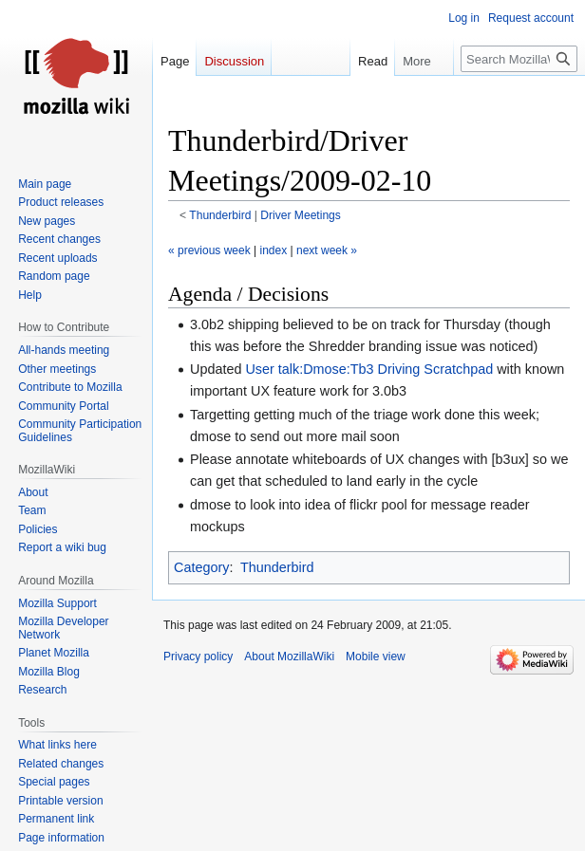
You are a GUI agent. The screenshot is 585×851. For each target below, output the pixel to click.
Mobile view (376, 656)
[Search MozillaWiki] (519, 59)
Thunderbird (220, 215)
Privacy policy (198, 656)
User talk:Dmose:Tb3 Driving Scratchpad (369, 369)
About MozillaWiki (289, 656)
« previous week (209, 250)
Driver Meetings (300, 215)
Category (201, 567)
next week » (326, 250)
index (274, 250)
